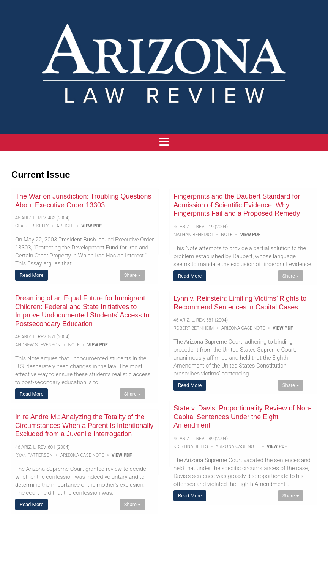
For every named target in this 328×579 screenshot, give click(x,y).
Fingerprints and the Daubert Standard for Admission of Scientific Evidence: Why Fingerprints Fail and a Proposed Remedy (236, 204)
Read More (31, 275)
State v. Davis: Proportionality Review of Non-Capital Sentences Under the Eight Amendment (242, 416)
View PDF (91, 226)
